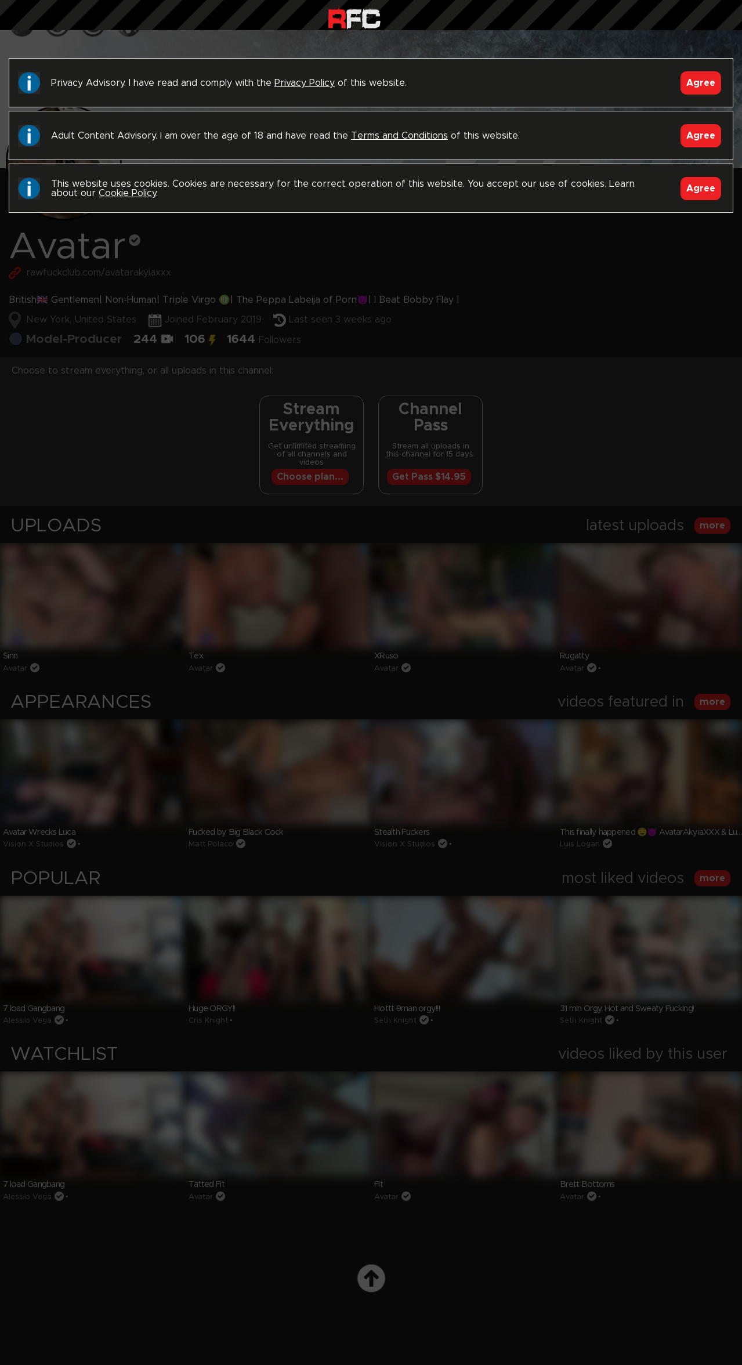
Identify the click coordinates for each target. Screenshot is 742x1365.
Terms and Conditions (399, 135)
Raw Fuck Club (354, 18)
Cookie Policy (127, 193)
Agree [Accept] (700, 83)
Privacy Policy (304, 83)
